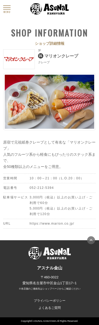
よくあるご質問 (50, 308)
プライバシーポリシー (49, 300)
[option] (49, 102)
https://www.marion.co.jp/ (52, 223)
